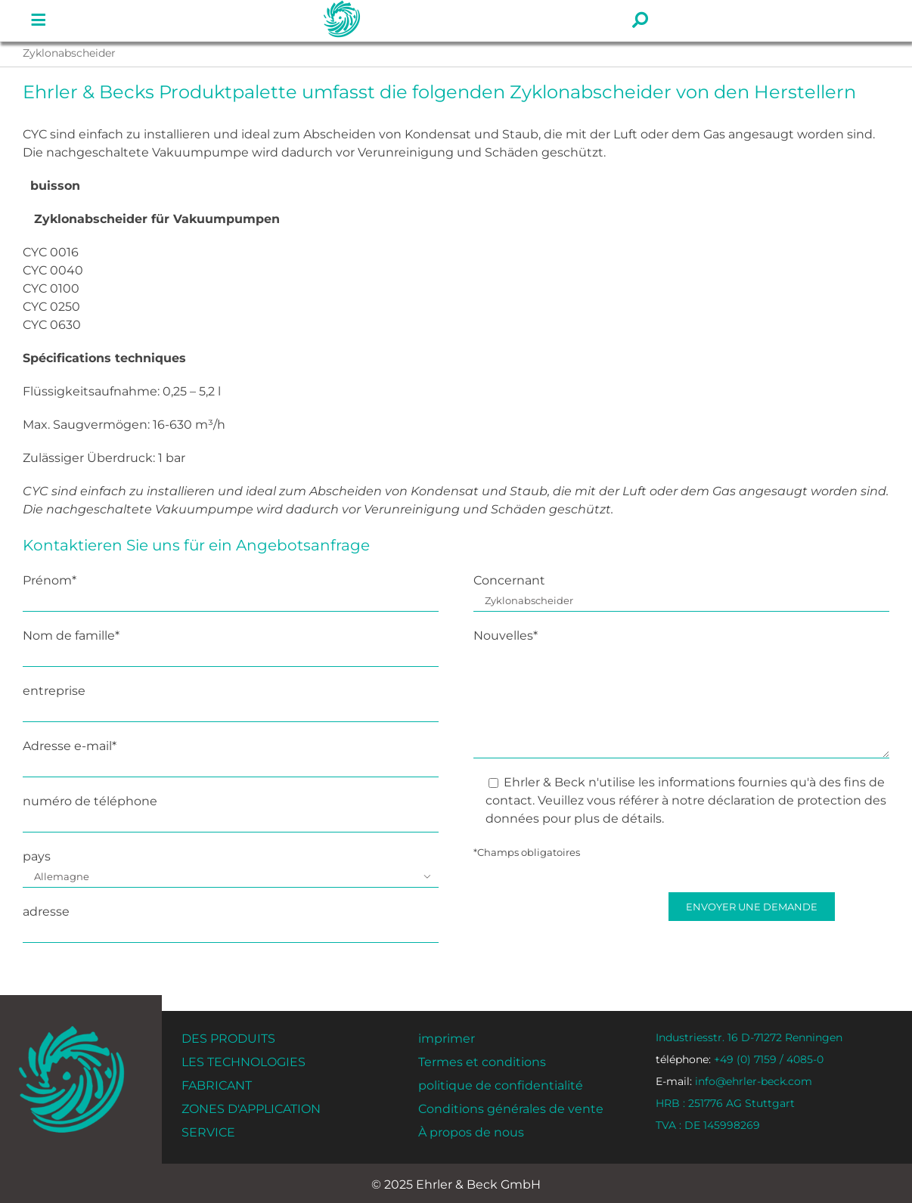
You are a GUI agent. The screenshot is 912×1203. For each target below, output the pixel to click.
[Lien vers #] (38, 20)
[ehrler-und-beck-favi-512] (71, 1030)
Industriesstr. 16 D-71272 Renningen (749, 1037)
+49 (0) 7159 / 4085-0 (740, 1059)
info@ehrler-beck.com (734, 1081)
